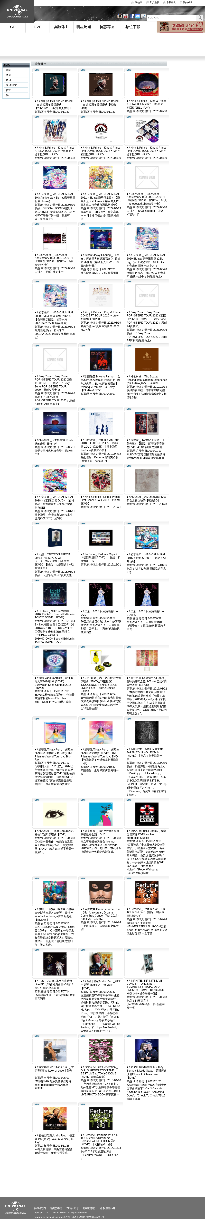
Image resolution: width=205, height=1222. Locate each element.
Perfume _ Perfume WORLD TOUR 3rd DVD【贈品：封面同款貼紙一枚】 (146, 912)
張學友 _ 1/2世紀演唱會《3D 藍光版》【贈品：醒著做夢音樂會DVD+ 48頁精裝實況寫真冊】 (146, 444)
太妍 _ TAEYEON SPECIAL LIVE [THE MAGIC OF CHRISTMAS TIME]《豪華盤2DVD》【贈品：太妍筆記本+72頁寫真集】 (54, 561)
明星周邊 (83, 27)
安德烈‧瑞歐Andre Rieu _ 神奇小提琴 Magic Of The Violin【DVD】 (101, 985)
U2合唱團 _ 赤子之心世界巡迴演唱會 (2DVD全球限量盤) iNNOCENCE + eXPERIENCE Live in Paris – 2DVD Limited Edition (101, 684)
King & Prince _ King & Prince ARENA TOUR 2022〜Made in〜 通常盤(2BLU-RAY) (54, 151)
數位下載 (132, 27)
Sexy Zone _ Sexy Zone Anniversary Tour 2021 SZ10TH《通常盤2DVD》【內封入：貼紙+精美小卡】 (54, 259)
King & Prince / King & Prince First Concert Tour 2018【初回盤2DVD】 (100, 500)
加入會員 (154, 2)
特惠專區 (107, 27)
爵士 (8, 95)
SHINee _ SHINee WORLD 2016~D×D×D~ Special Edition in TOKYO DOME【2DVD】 (54, 614)
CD (13, 27)
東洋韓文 (11, 85)
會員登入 (171, 2)
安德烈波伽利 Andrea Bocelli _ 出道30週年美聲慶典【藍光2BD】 (100, 105)
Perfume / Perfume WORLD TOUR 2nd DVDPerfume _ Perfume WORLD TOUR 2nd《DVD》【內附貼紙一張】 (99, 1140)
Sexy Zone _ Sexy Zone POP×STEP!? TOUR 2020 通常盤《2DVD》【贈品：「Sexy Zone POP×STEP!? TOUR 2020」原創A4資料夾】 (54, 383)
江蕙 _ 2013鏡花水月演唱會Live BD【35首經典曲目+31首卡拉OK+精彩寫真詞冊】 (54, 984)
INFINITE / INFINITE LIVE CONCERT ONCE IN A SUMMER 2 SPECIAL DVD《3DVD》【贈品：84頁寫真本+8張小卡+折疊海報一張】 (145, 987)
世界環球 (73, 1208)
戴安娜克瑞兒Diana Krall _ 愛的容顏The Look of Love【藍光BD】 (54, 1071)
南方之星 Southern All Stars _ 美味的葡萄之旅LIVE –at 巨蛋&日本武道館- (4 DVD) (147, 681)
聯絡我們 (40, 1208)
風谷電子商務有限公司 (74, 1217)
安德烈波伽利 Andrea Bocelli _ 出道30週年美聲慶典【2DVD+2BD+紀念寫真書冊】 (54, 105)
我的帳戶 (187, 2)
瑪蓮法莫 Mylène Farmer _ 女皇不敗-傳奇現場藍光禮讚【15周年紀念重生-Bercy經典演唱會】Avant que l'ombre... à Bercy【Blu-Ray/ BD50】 (100, 383)
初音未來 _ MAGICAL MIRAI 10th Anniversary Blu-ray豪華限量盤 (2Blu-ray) (55, 198)
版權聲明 (89, 1208)
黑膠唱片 (61, 27)
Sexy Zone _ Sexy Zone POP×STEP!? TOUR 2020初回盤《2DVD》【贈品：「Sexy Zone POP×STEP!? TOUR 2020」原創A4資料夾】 (147, 319)
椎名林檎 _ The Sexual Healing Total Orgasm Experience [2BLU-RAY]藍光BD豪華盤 (147, 380)
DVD (38, 27)
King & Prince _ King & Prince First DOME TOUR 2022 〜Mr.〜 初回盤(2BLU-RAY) (100, 151)
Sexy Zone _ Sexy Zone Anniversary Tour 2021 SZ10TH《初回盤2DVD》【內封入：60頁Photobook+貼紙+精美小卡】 (147, 198)
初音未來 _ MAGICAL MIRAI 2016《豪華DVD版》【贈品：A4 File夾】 (146, 558)
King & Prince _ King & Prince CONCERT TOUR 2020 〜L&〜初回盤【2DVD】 (100, 316)
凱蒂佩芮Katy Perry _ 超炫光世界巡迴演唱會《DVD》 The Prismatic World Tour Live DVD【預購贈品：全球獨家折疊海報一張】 (100, 756)
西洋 (8, 80)
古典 (8, 90)
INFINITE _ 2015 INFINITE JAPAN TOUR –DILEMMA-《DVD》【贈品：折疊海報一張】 (145, 754)
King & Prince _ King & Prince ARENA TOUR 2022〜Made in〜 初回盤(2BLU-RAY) (146, 104)
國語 (8, 69)
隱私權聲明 (107, 1208)
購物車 (138, 2)
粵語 (8, 75)
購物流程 (56, 1208)
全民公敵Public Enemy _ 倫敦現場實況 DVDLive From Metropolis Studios (146, 834)
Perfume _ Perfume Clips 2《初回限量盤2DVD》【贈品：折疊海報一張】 (100, 557)
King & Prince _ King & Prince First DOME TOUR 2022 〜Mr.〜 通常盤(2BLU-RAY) (146, 151)
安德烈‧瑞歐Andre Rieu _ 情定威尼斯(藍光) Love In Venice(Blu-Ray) (55, 1139)
